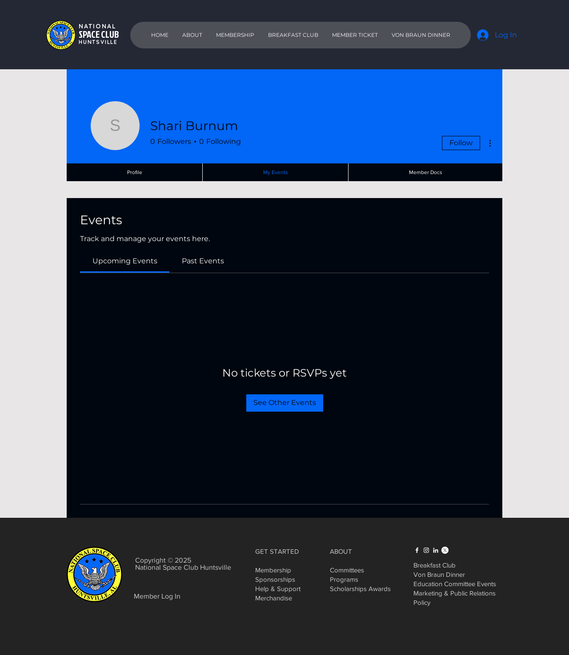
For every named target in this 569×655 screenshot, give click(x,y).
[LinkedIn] (435, 550)
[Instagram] (426, 550)
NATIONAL (97, 26)
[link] (124, 261)
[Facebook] (417, 550)
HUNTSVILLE (98, 42)
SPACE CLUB (99, 34)
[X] (445, 550)
